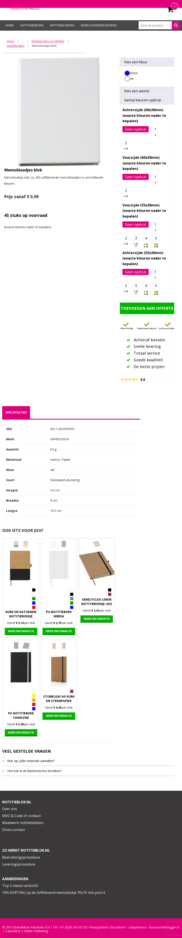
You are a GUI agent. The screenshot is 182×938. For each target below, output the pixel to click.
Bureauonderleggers (99, 25)
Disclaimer (117, 927)
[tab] (16, 412)
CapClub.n (13, 931)
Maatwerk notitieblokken (23, 822)
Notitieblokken (62, 25)
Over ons (9, 808)
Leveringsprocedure (18, 864)
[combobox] (159, 25)
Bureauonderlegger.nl (164, 927)
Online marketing (36, 931)
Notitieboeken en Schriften (48, 41)
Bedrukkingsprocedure (21, 857)
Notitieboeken (31, 25)
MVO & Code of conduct (21, 815)
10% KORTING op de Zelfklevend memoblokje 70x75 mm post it (53, 892)
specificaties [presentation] (16, 412)
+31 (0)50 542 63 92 (73, 927)
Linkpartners (137, 927)
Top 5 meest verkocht (20, 885)
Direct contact (13, 829)
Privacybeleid (98, 927)
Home (9, 25)
